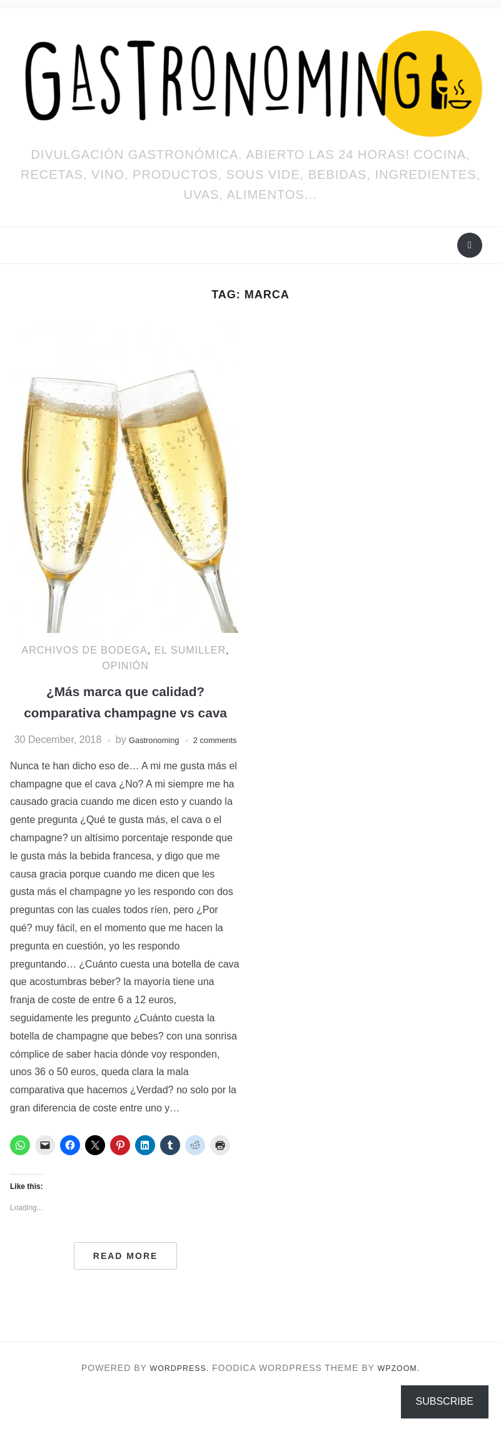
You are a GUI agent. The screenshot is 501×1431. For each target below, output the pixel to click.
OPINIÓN (125, 665)
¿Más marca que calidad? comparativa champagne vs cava (125, 711)
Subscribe (444, 1401)
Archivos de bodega (85, 650)
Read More (125, 1293)
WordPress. (177, 1405)
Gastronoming (173, 761)
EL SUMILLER (190, 650)
